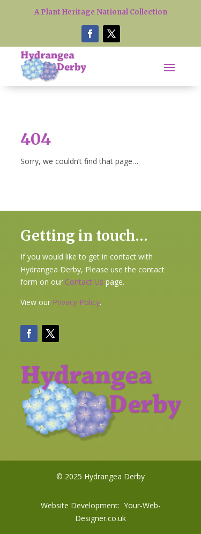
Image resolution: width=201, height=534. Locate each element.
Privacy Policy (76, 302)
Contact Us (84, 282)
